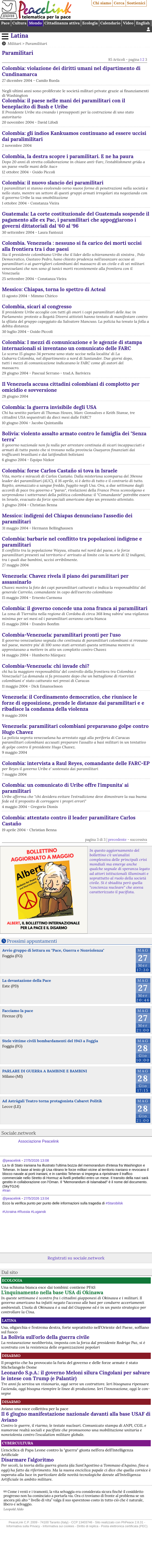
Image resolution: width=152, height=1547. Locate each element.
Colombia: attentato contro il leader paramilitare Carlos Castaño (69, 820)
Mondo (35, 23)
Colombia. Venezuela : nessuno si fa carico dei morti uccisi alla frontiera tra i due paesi (72, 246)
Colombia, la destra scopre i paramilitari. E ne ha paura (67, 156)
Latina (19, 35)
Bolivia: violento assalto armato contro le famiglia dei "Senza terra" (74, 436)
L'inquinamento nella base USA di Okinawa (52, 1292)
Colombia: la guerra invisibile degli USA (49, 407)
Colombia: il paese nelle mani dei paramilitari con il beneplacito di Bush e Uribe (63, 103)
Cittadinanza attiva (62, 23)
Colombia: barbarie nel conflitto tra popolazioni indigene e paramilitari (72, 541)
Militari (14, 43)
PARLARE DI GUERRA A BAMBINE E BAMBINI (44, 1071)
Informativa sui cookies (58, 1526)
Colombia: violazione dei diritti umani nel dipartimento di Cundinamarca (71, 71)
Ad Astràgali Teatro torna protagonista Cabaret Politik (52, 1100)
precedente (117, 839)
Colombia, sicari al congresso (37, 306)
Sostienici (136, 2)
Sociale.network (18, 1133)
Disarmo (11, 1355)
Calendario (110, 23)
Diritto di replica (87, 1526)
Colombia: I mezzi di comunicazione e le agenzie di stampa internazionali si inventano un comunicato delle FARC (72, 345)
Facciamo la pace (17, 1010)
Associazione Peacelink (38, 1141)
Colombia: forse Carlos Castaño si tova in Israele (59, 470)
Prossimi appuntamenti (32, 941)
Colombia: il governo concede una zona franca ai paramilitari (74, 608)
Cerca (119, 2)
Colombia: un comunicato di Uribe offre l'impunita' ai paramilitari (65, 788)
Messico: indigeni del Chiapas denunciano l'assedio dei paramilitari (67, 518)
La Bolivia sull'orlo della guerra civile (45, 1337)
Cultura (19, 23)
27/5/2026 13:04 (36, 1198)
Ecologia (90, 23)
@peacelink (11, 1160)
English (143, 23)
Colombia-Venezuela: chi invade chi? (45, 666)
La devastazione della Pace (26, 980)
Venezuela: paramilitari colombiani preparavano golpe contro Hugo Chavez (75, 729)
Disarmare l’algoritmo (27, 1459)
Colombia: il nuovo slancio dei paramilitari (52, 182)
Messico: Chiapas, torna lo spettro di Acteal (54, 289)
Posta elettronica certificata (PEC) (124, 1526)
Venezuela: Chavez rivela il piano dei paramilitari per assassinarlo (65, 579)
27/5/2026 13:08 (36, 1160)
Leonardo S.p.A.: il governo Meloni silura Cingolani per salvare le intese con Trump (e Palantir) (75, 1375)
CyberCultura (17, 1443)
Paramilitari (36, 43)
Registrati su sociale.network (75, 1258)
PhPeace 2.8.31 (132, 1522)
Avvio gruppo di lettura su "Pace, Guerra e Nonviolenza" (53, 950)
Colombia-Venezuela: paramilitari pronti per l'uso (61, 635)
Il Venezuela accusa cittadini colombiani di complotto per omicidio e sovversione (70, 387)
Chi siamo (102, 2)
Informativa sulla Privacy (23, 1526)
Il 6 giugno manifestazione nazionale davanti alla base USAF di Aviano (76, 1417)
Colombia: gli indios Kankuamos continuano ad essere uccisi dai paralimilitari (74, 136)
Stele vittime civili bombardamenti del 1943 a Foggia (50, 1040)
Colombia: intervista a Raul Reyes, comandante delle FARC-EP (76, 763)
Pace (5, 23)
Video (128, 23)
